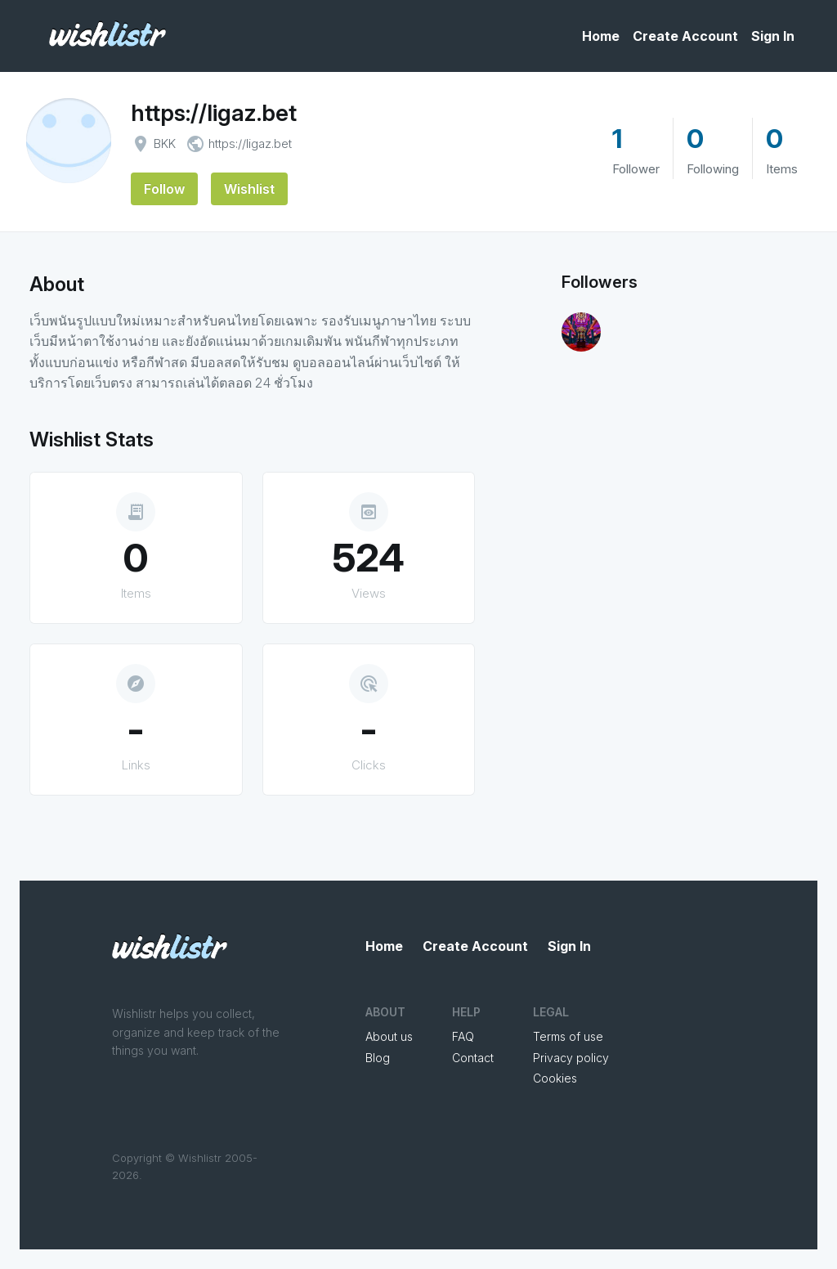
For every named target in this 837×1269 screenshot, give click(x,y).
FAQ (463, 1036)
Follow (164, 189)
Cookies (555, 1078)
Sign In (772, 36)
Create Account (685, 36)
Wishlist (249, 189)
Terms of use (568, 1036)
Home (601, 36)
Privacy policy (571, 1058)
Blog (377, 1058)
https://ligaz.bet (214, 113)
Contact (473, 1058)
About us (389, 1036)
